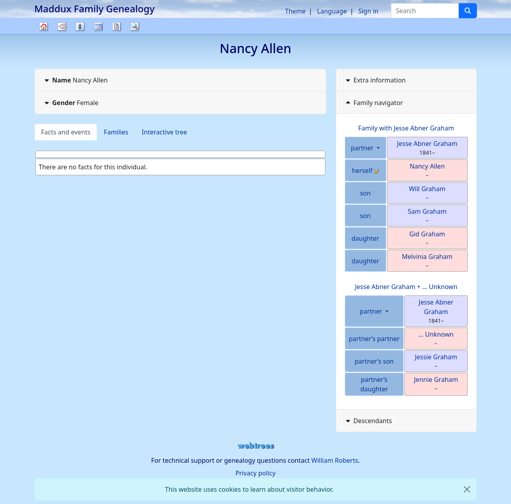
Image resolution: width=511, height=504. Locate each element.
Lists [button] (80, 26)
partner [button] (363, 148)
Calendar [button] (98, 26)
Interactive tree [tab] (164, 132)
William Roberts (334, 460)
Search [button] (134, 26)
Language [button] (332, 11)
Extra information (375, 80)
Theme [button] (295, 11)
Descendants (368, 420)
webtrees (256, 446)
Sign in (368, 11)
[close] (467, 489)
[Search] (468, 10)
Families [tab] (116, 132)
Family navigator (373, 102)
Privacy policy (255, 473)
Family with (406, 128)
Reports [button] (116, 26)
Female (71, 102)
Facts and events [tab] (66, 132)
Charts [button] (61, 26)
